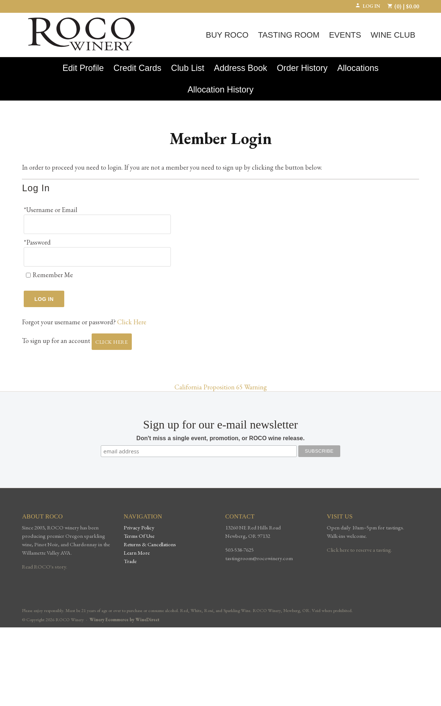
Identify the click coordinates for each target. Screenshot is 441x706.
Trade (130, 555)
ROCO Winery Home (81, 34)
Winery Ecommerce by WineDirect (124, 615)
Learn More (137, 547)
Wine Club (393, 34)
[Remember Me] (28, 270)
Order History (302, 68)
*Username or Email (50, 209)
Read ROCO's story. (44, 561)
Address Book (240, 68)
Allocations (358, 68)
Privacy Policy (139, 522)
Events (345, 34)
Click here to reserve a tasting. (359, 544)
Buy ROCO (227, 34)
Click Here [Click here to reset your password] (131, 317)
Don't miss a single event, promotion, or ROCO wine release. (221, 434)
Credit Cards (137, 68)
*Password (37, 240)
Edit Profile (83, 68)
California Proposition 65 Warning (221, 382)
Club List (187, 68)
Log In (367, 6)
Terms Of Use (139, 530)
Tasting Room (288, 34)
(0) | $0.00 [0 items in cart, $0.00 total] (403, 6)
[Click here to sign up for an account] (111, 337)
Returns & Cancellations (150, 539)
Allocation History (221, 89)
